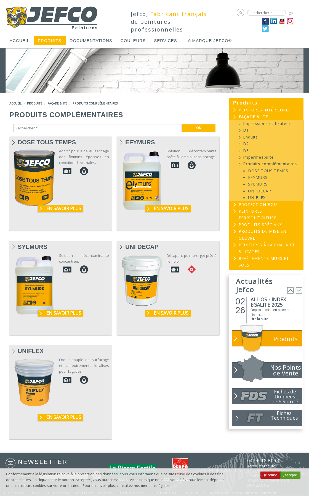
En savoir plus (63, 208)
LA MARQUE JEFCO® (208, 40)
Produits (50, 40)
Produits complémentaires (95, 103)
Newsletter (43, 461)
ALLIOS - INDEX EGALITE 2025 (268, 302)
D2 (246, 143)
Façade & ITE (57, 103)
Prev (290, 290)
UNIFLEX (31, 351)
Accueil (20, 40)
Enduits (250, 137)
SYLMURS (32, 247)
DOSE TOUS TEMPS (47, 142)
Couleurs (133, 40)
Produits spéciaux (260, 224)
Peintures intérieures (265, 110)
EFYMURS (140, 142)
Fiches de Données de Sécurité (284, 396)
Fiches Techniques (284, 415)
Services (165, 40)
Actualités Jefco (254, 285)
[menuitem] (20, 40)
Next (298, 290)
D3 (246, 150)
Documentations (91, 40)
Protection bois (258, 204)
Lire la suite (259, 319)
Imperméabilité (258, 157)
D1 (246, 130)
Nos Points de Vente (285, 370)
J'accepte (290, 475)
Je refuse (270, 475)
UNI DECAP (142, 247)
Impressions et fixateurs (268, 123)
